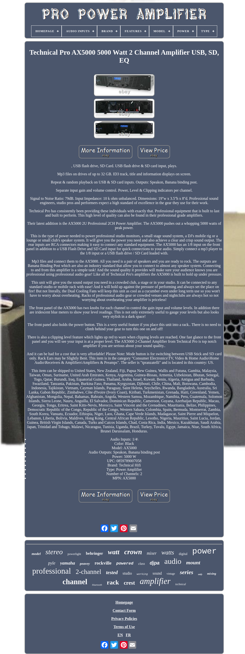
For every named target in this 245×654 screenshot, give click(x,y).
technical (180, 584)
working (142, 574)
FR (128, 635)
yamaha (67, 563)
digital (183, 554)
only (200, 574)
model (36, 554)
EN (120, 635)
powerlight (74, 554)
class (141, 564)
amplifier (155, 581)
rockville (103, 563)
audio (172, 561)
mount (193, 563)
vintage (171, 573)
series (186, 572)
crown (133, 552)
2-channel (88, 571)
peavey (85, 564)
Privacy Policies (124, 619)
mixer (152, 553)
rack (113, 582)
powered (124, 563)
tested (112, 572)
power (204, 551)
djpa (154, 563)
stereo (54, 552)
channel (75, 581)
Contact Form (124, 610)
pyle (51, 563)
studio (127, 573)
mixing (211, 573)
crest (129, 583)
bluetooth (97, 584)
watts (167, 552)
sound (157, 573)
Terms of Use (124, 627)
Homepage (124, 602)
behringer (94, 553)
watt (113, 552)
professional (51, 571)
